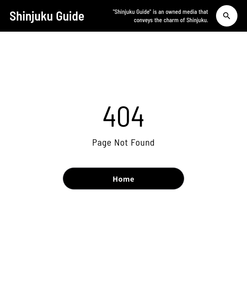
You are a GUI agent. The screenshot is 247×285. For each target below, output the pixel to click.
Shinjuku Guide (47, 15)
